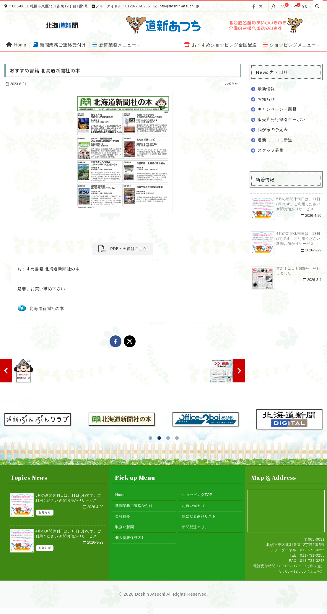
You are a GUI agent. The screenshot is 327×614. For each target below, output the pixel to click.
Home (120, 495)
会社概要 (122, 516)
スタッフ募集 (271, 150)
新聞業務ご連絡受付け (134, 506)
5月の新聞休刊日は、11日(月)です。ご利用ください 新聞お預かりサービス (298, 204)
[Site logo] (164, 24)
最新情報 (266, 88)
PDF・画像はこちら (122, 249)
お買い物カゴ (193, 506)
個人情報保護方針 (130, 538)
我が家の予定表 (273, 129)
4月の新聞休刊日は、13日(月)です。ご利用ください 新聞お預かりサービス (298, 239)
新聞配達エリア (195, 527)
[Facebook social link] (253, 6)
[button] (150, 438)
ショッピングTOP (197, 495)
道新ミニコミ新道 (275, 140)
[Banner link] (264, 25)
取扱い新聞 (124, 527)
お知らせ (231, 83)
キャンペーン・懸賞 (277, 109)
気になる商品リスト (199, 516)
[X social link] (261, 6)
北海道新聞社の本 (46, 308)
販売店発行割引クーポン (281, 119)
